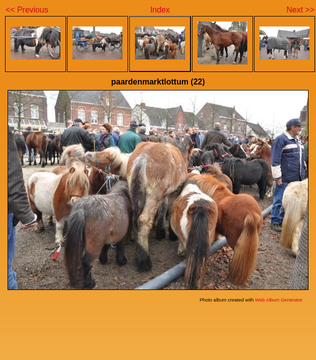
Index (160, 10)
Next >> (300, 10)
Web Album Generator (278, 299)
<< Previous (27, 10)
